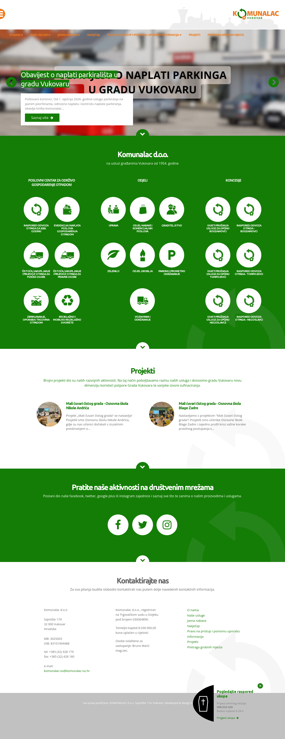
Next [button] (273, 82)
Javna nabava (196, 620)
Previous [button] (11, 82)
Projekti (192, 642)
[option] (142, 82)
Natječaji (193, 626)
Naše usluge (196, 615)
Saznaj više (42, 117)
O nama (193, 610)
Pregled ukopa (228, 718)
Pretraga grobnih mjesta (204, 647)
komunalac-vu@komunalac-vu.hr (67, 671)
